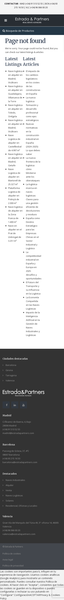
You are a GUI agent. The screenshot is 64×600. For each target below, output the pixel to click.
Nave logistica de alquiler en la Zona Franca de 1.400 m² (15, 214)
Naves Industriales (15, 480)
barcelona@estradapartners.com (20, 462)
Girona (9, 370)
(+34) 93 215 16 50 (11, 458)
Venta (9, 490)
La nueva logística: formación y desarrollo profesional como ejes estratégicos (32, 109)
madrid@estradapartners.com (18, 433)
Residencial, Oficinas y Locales (21, 505)
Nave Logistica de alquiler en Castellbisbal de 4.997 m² (15, 143)
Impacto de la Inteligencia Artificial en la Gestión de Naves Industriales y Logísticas (33, 324)
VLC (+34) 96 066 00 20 (37, 7)
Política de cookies (12, 553)
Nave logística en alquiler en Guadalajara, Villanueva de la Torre (15, 94)
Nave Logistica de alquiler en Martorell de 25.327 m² (14, 177)
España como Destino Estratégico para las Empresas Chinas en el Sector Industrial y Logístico (33, 233)
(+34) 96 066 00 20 (11, 530)
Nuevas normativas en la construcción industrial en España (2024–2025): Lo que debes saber (33, 139)
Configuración (22, 595)
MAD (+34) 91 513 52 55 (31, 3)
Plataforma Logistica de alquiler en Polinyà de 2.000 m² (14, 195)
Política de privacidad (13, 565)
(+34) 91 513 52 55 (11, 429)
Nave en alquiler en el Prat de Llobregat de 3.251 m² (15, 233)
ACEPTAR (35, 595)
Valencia (10, 380)
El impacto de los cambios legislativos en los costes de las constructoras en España (33, 82)
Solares (10, 500)
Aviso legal (8, 559)
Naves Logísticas (14, 495)
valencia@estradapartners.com (19, 534)
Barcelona (11, 365)
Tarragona (11, 375)
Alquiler (9, 485)
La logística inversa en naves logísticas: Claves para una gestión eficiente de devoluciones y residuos (33, 199)
